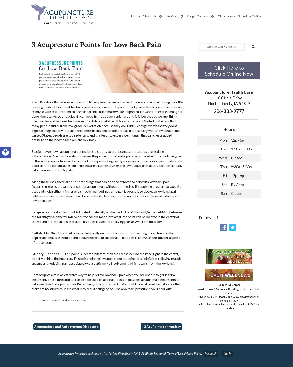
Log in (227, 353)
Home (135, 16)
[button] (5, 152)
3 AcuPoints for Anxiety (161, 326)
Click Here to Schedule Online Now (229, 70)
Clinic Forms (227, 16)
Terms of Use (175, 353)
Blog (190, 16)
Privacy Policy (192, 353)
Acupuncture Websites (72, 353)
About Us (150, 16)
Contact (202, 16)
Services (172, 16)
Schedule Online (249, 16)
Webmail (210, 353)
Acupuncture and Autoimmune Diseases (66, 326)
